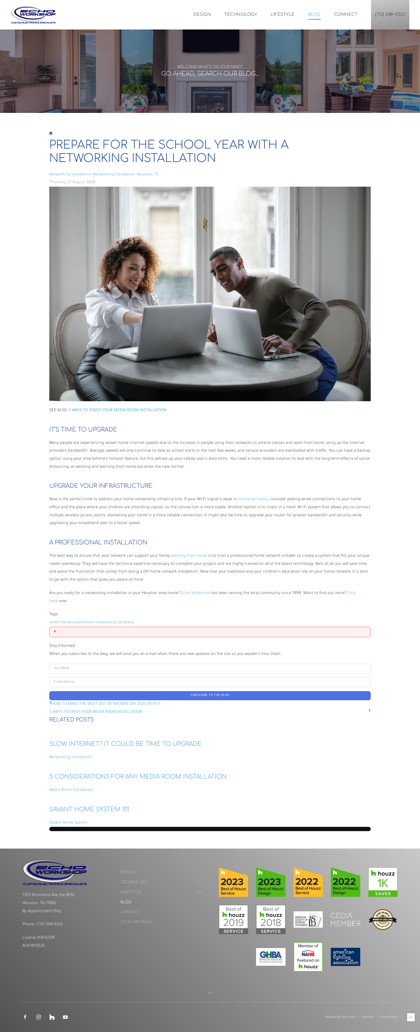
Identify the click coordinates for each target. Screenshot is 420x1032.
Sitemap (367, 1017)
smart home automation (71, 622)
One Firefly (348, 1017)
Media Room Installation (71, 790)
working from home (189, 556)
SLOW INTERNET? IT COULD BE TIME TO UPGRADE (125, 744)
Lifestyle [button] (283, 14)
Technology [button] (240, 14)
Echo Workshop (195, 593)
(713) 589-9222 (390, 14)
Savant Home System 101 (89, 809)
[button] (210, 992)
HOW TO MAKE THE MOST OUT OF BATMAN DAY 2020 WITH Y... (107, 704)
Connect (346, 14)
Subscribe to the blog (210, 695)
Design (202, 14)
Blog (314, 14)
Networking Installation (70, 174)
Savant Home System (68, 823)
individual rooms (253, 499)
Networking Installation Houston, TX (126, 174)
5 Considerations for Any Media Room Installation (138, 776)
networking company (114, 622)
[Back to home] (33, 15)
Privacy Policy (389, 1017)
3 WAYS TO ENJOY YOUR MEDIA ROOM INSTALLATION (95, 712)
